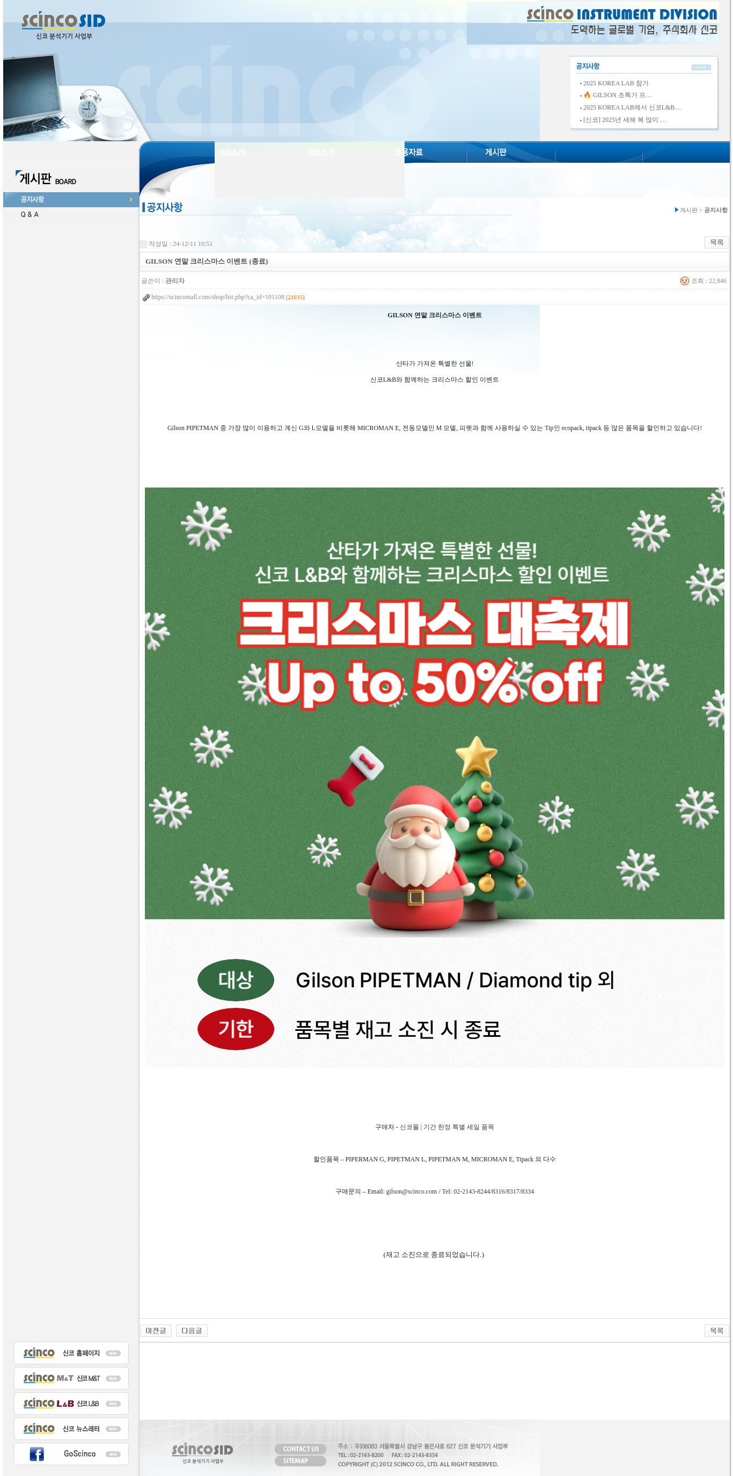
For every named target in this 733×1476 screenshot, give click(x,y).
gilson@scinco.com (411, 1191)
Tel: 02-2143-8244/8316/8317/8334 (488, 1191)
